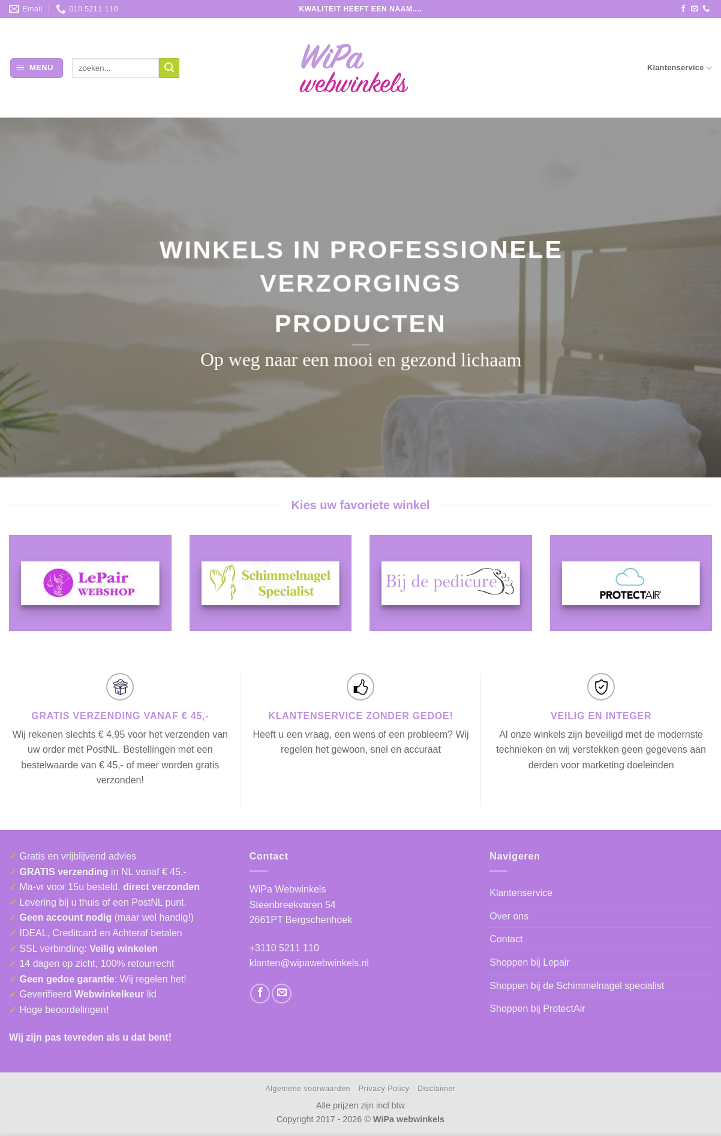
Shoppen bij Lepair (529, 962)
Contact (505, 939)
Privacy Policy (384, 1088)
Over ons (508, 916)
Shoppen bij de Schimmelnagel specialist (576, 986)
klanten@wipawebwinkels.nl (309, 963)
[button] (36, 68)
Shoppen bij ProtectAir (537, 1008)
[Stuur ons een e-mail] (694, 9)
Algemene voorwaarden (308, 1088)
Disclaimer (436, 1088)
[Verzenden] (169, 68)
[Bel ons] (706, 9)
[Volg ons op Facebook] (683, 9)
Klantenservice (679, 68)
